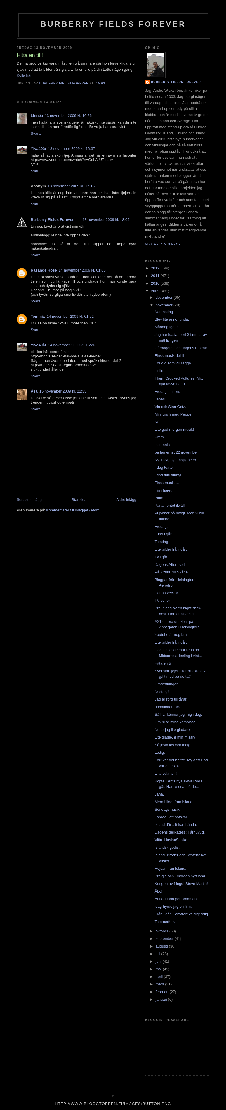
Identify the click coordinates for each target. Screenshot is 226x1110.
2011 (156, 276)
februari (163, 992)
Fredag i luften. (167, 391)
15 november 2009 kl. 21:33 (62, 391)
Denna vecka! (166, 593)
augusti (162, 946)
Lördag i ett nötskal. (170, 817)
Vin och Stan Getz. (170, 406)
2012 (156, 268)
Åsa (34, 391)
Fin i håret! (163, 490)
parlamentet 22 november (176, 452)
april (160, 976)
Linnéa (37, 115)
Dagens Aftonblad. (169, 564)
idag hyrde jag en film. (173, 906)
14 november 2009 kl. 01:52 (70, 316)
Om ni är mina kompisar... (176, 722)
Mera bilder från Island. (173, 802)
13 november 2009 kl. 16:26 (68, 115)
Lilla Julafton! (165, 773)
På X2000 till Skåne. (171, 572)
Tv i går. (161, 557)
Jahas (159, 399)
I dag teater (164, 467)
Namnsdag (163, 312)
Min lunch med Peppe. (173, 414)
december (164, 297)
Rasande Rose (44, 270)
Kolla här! (25, 75)
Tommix (38, 316)
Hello (158, 371)
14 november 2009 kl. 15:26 (71, 345)
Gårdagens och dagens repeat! (180, 348)
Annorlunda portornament (175, 899)
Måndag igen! (166, 327)
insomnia (162, 444)
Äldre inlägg (126, 499)
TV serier (162, 600)
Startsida (79, 499)
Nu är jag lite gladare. (172, 729)
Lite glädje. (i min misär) (174, 737)
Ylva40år (38, 148)
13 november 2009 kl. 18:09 (105, 219)
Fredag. (161, 526)
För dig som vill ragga (172, 363)
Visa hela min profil (164, 244)
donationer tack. (168, 707)
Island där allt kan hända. (175, 824)
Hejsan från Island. (170, 868)
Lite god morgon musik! (174, 429)
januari (162, 999)
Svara (36, 133)
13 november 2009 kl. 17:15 (71, 186)
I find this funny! (167, 475)
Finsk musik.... (166, 482)
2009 (156, 291)
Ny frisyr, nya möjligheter (175, 460)
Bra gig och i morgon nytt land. (180, 876)
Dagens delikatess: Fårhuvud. (179, 832)
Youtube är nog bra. (171, 634)
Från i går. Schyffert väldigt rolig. (181, 914)
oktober (162, 931)
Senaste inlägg (29, 499)
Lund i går (162, 534)
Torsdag (161, 542)
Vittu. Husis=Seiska (170, 840)
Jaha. (159, 794)
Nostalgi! (161, 691)
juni (159, 961)
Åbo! (158, 891)
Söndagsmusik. (167, 809)
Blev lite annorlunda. (171, 319)
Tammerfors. (164, 921)
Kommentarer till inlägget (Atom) (73, 510)
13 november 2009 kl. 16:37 (71, 148)
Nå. (157, 422)
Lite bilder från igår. (170, 549)
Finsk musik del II (169, 355)
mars (160, 984)
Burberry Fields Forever (113, 24)
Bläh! (158, 498)
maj (159, 969)
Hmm (159, 437)
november (164, 305)
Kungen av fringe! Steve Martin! (181, 883)
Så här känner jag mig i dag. (178, 714)
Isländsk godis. (167, 847)
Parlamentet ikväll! (169, 505)
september (165, 938)
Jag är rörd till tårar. (170, 699)
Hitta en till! (163, 663)
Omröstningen (166, 684)
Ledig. (159, 752)
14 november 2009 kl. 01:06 (82, 270)
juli (158, 954)
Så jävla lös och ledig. (172, 745)
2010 (156, 283)
